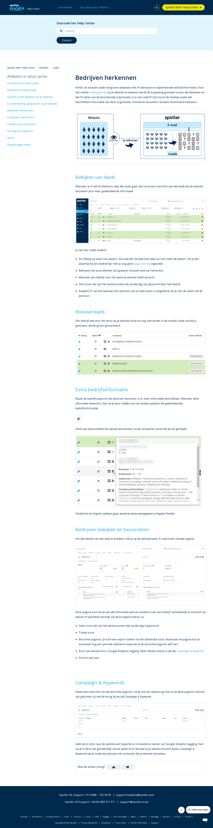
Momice (166, 816)
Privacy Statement (89, 823)
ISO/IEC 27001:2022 (139, 823)
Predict (177, 816)
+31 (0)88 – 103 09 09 (98, 795)
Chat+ (66, 816)
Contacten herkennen (20, 117)
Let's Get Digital (120, 816)
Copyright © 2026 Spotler (66, 823)
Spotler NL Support (71, 795)
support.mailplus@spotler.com (135, 795)
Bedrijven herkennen (20, 110)
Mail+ (133, 816)
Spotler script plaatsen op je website (30, 97)
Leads (56, 67)
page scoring (142, 264)
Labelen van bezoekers (21, 124)
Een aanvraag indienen (94, 7)
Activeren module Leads (22, 90)
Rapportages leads (19, 144)
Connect (77, 816)
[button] (113, 767)
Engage (106, 816)
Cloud (87, 816)
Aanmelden (65, 7)
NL (157, 7)
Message (155, 816)
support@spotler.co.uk (134, 802)
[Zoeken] (106, 31)
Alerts (10, 138)
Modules (43, 67)
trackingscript (98, 92)
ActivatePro (37, 816)
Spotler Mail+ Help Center (182, 7)
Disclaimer (106, 823)
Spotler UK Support (77, 802)
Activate (24, 816)
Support (154, 823)
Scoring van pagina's (20, 131)
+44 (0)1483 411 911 (102, 802)
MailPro (143, 816)
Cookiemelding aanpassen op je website (32, 103)
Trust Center (120, 823)
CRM (97, 816)
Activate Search (53, 816)
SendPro (189, 816)
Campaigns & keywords (190, 651)
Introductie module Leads (23, 83)
